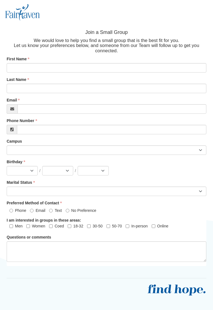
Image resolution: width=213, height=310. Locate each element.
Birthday (14, 162)
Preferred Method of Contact (33, 203)
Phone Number (20, 120)
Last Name (16, 79)
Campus (14, 141)
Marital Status (19, 182)
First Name (17, 59)
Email (12, 100)
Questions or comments (29, 237)
